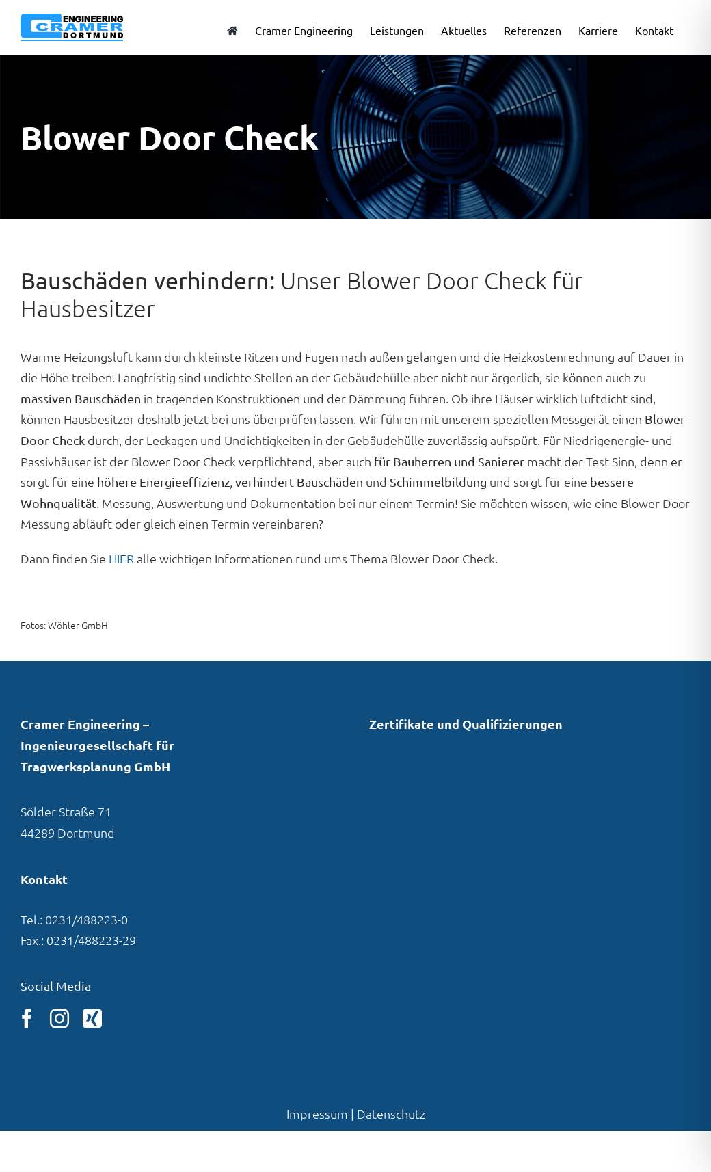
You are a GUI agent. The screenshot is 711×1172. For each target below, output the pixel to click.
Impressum (317, 1113)
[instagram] (59, 1018)
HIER (121, 558)
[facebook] (26, 1018)
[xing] (92, 1018)
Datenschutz (391, 1113)
